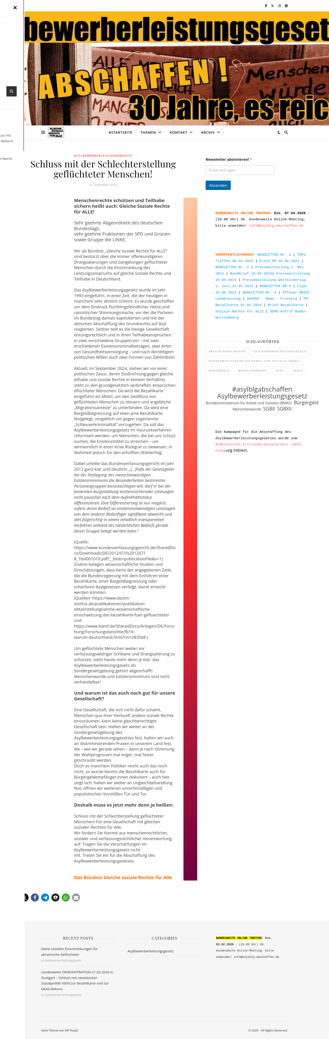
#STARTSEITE (120, 132)
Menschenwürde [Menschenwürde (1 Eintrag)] (252, 364)
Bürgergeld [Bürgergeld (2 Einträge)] (219, 364)
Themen (148, 132)
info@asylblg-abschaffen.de (276, 224)
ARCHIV (208, 132)
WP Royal (71, 1030)
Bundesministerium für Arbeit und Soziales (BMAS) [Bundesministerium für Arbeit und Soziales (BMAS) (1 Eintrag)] (254, 354)
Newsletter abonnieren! (229, 159)
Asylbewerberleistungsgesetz (103, 156)
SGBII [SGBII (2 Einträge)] (280, 364)
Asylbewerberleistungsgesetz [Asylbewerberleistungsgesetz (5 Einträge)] (281, 345)
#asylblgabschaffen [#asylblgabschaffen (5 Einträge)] (227, 345)
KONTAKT (178, 132)
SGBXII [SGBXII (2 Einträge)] (298, 364)
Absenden (218, 185)
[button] (14, 897)
